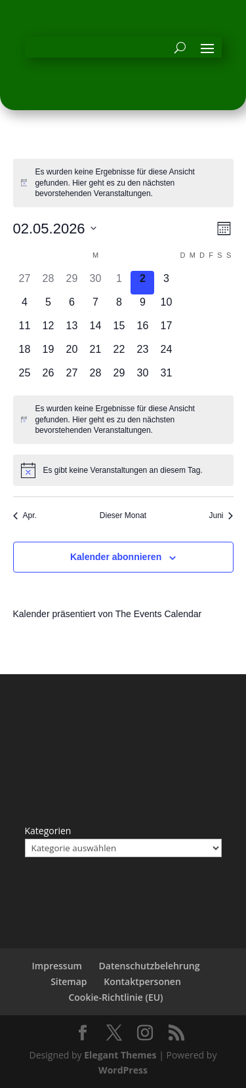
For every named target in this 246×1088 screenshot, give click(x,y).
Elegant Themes (120, 1055)
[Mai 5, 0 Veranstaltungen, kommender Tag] (48, 306)
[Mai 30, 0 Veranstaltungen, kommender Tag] (142, 377)
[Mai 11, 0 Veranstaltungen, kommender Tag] (25, 330)
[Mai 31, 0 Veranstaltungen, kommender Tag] (166, 377)
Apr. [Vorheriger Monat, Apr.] (25, 515)
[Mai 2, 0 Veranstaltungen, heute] (142, 282)
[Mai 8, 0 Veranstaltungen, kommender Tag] (119, 306)
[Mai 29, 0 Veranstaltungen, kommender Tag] (119, 377)
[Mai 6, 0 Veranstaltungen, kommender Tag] (71, 306)
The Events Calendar (158, 614)
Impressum (57, 965)
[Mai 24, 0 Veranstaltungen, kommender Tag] (166, 353)
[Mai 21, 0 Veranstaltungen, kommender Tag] (95, 353)
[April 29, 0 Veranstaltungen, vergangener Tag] (71, 282)
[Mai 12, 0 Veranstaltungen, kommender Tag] (48, 330)
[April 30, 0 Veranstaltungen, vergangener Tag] (95, 282)
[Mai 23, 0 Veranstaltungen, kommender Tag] (142, 353)
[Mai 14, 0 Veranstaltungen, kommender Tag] (95, 330)
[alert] (123, 183)
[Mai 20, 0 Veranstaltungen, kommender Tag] (71, 353)
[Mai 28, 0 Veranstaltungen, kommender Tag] (95, 377)
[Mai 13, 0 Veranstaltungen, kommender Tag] (71, 330)
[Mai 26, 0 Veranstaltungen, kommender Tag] (48, 377)
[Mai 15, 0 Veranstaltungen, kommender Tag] (119, 330)
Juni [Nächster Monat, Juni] (221, 515)
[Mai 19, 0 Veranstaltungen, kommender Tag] (48, 353)
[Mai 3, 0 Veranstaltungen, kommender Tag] (166, 282)
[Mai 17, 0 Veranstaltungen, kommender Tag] (166, 330)
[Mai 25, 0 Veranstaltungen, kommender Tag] (25, 377)
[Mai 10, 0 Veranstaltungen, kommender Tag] (166, 306)
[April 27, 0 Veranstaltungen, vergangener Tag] (25, 282)
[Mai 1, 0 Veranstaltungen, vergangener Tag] (119, 282)
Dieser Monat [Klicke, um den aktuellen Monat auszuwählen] (123, 515)
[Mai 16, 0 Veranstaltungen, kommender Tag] (142, 330)
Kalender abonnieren (115, 557)
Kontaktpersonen (142, 981)
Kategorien (48, 830)
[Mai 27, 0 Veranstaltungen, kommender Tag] (71, 377)
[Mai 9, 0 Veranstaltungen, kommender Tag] (142, 306)
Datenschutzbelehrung (149, 965)
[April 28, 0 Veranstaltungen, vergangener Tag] (48, 282)
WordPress (123, 1070)
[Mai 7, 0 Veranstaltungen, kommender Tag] (95, 306)
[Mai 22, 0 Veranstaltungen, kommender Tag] (119, 353)
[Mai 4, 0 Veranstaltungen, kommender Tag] (25, 306)
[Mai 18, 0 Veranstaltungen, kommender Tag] (25, 353)
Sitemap (69, 981)
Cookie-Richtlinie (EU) (115, 997)
